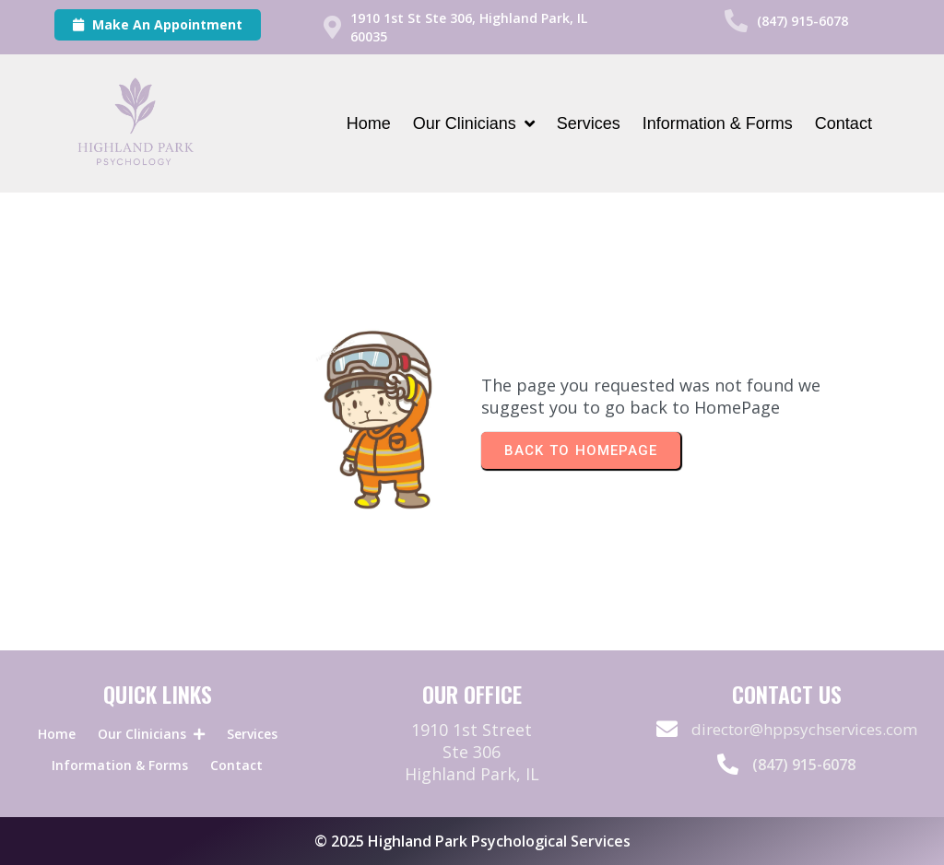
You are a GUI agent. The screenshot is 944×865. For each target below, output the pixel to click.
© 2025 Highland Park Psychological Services (472, 841)
